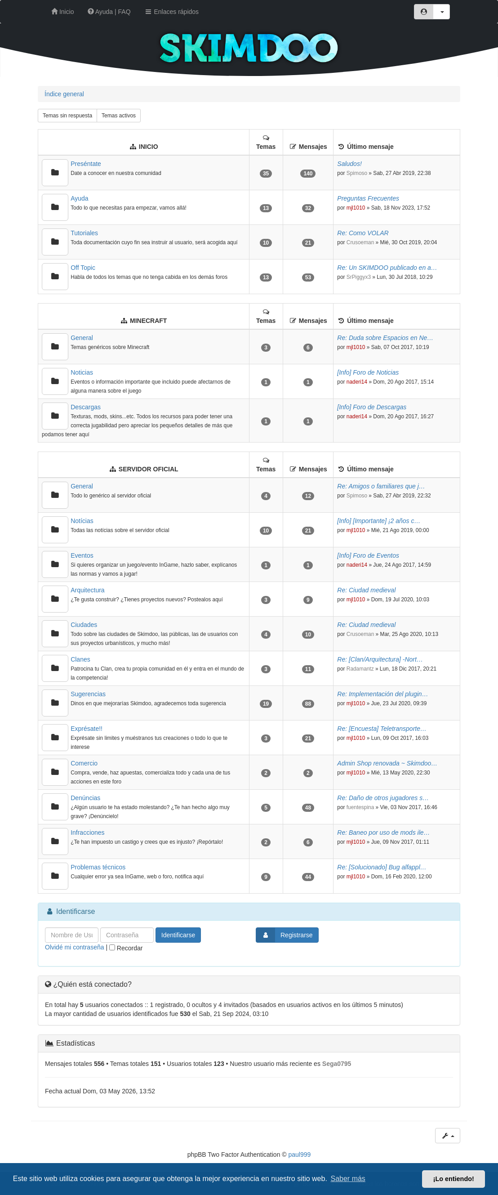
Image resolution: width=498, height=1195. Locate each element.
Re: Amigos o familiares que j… (381, 486)
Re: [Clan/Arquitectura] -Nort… (380, 659)
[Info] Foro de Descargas (371, 407)
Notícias (82, 520)
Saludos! (349, 163)
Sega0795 (336, 1063)
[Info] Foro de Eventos (368, 555)
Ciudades (84, 624)
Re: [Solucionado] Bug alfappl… (381, 867)
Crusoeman (360, 242)
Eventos (82, 555)
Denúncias (85, 797)
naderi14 (357, 382)
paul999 (300, 1154)
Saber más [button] (348, 1178)
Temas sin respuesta (67, 115)
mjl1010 (356, 208)
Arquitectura (87, 590)
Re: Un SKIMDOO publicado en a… (387, 267)
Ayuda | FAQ (109, 11)
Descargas (86, 407)
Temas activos (119, 115)
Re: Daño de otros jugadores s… (383, 797)
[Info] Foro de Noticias (368, 372)
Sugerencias (88, 694)
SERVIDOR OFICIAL (148, 469)
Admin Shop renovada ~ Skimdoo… (387, 763)
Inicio (62, 11)
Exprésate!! (86, 728)
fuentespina (360, 807)
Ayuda (79, 198)
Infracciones (87, 832)
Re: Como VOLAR (362, 233)
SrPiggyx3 (359, 277)
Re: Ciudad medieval (366, 590)
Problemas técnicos (98, 867)
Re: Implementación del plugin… (382, 694)
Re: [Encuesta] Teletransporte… (382, 728)
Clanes (80, 659)
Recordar (125, 948)
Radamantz (360, 669)
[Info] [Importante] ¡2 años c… (378, 520)
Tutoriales (84, 233)
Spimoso (357, 173)
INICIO (148, 146)
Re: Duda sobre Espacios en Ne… (385, 337)
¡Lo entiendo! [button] (453, 1178)
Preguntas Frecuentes (368, 198)
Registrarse (284, 935)
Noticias (82, 372)
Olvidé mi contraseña (74, 947)
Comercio (84, 763)
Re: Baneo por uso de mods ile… (383, 832)
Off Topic (83, 267)
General (82, 337)
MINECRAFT (148, 320)
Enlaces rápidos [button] (171, 11)
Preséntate (86, 163)
